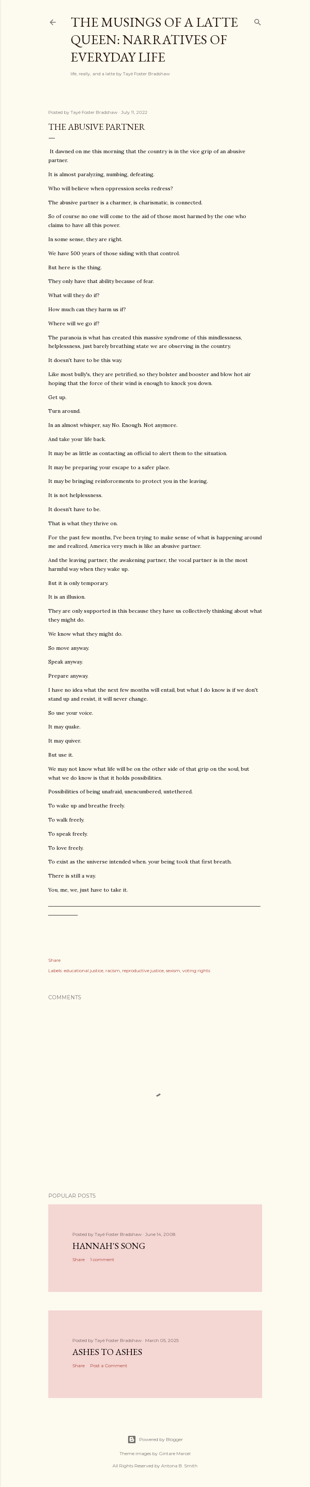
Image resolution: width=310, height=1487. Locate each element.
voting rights (196, 970)
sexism (173, 970)
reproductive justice (143, 970)
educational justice (83, 970)
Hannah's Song (108, 1245)
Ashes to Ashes (107, 1352)
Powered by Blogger (155, 1439)
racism (112, 970)
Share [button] (54, 960)
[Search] (257, 20)
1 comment (102, 1259)
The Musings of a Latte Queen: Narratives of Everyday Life (154, 39)
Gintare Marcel (174, 1453)
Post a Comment (108, 1365)
